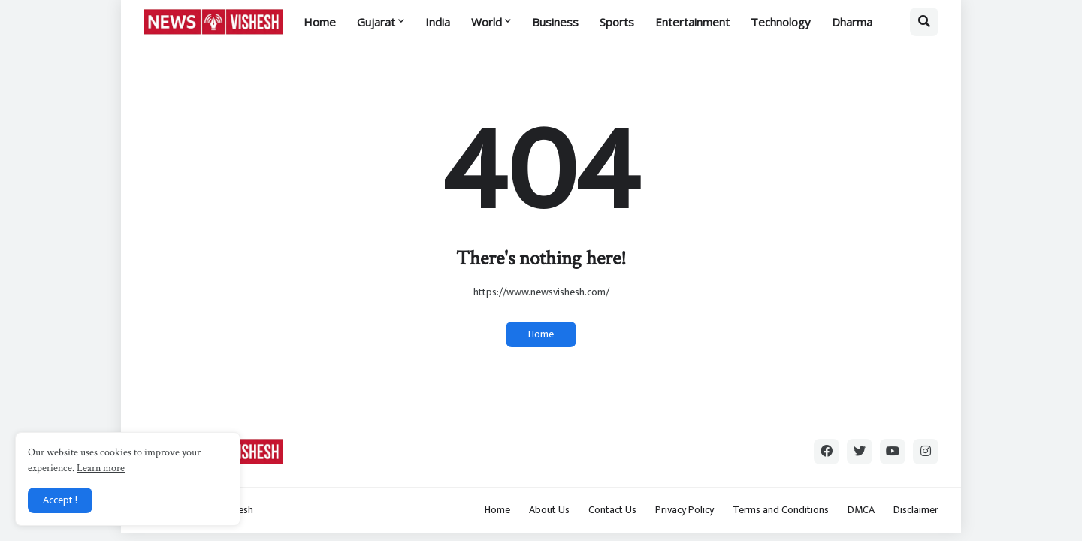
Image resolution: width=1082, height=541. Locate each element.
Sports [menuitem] (617, 21)
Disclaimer (915, 509)
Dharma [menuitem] (852, 21)
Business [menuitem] (555, 21)
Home (541, 334)
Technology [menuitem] (781, 21)
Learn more (101, 468)
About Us (549, 509)
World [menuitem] (486, 21)
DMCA (861, 509)
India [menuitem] (437, 21)
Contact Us (612, 509)
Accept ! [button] (60, 500)
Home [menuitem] (320, 21)
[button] (924, 22)
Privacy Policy (684, 509)
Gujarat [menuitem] (376, 21)
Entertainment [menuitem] (692, 21)
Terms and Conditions (781, 509)
